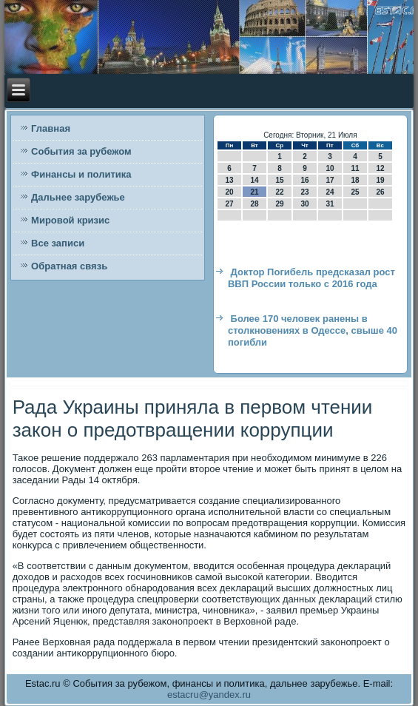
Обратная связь (69, 266)
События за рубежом (81, 151)
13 (229, 180)
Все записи (57, 243)
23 (304, 192)
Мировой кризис (70, 220)
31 (330, 204)
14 (254, 180)
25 (355, 192)
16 (304, 180)
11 (355, 168)
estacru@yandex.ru (209, 694)
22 (279, 192)
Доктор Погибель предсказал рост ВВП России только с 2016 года (311, 277)
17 (330, 180)
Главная (50, 128)
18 (355, 180)
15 (279, 180)
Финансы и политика (81, 174)
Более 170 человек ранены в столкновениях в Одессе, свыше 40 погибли (312, 331)
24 (330, 192)
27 (229, 204)
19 (380, 180)
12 (380, 168)
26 (380, 192)
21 (254, 192)
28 (254, 204)
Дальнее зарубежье (78, 197)
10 (330, 168)
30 (304, 204)
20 (229, 192)
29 (279, 204)
